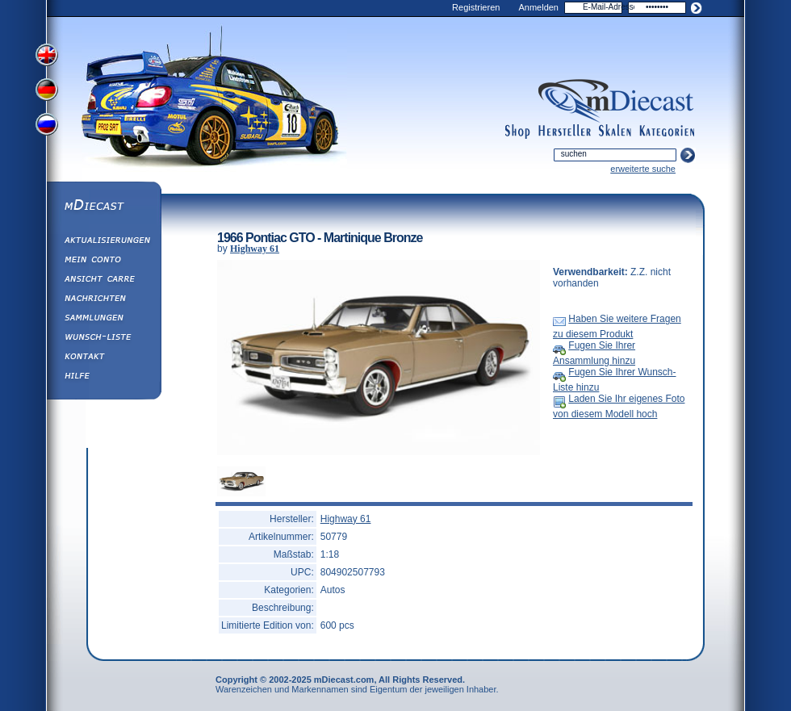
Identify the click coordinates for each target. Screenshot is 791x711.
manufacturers (564, 131)
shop (517, 131)
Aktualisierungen (103, 242)
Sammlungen (103, 319)
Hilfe (103, 378)
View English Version (48, 55)
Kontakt (103, 358)
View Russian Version (48, 127)
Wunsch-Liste (103, 339)
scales (615, 131)
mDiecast (103, 206)
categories (666, 131)
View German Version (48, 91)
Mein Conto (103, 261)
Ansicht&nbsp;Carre (103, 281)
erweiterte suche (643, 169)
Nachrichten (103, 300)
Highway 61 (254, 248)
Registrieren (476, 7)
